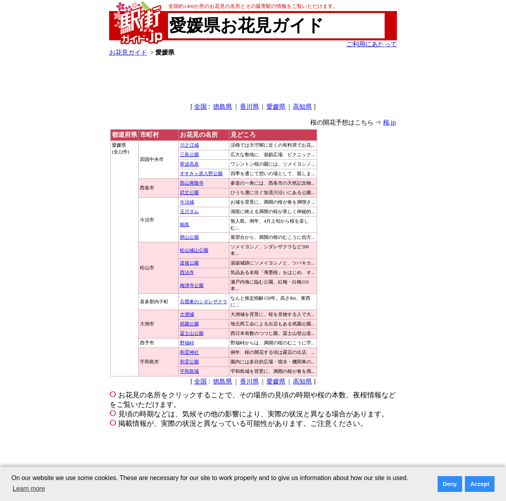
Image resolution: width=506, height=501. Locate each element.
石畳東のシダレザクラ (203, 301)
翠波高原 (189, 164)
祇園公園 (189, 324)
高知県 (302, 106)
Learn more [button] (29, 488)
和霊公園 (189, 362)
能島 (184, 224)
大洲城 (187, 314)
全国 (200, 106)
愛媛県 (275, 106)
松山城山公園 (194, 250)
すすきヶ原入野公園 (201, 173)
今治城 (187, 202)
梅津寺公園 (192, 285)
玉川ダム (189, 211)
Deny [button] (450, 484)
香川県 (249, 106)
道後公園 (189, 263)
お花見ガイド (128, 52)
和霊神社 (189, 352)
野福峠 (187, 343)
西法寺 (187, 272)
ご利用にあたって (371, 44)
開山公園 (189, 237)
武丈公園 (189, 192)
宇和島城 (189, 371)
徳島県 (222, 106)
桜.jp (389, 122)
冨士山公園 (192, 333)
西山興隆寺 (192, 183)
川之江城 (189, 145)
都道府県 (124, 134)
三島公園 (189, 154)
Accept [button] (479, 484)
